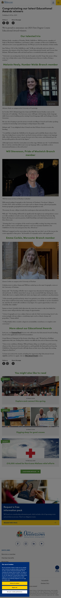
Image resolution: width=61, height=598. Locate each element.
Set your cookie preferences (14, 591)
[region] (14, 579)
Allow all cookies (14, 583)
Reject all (14, 587)
